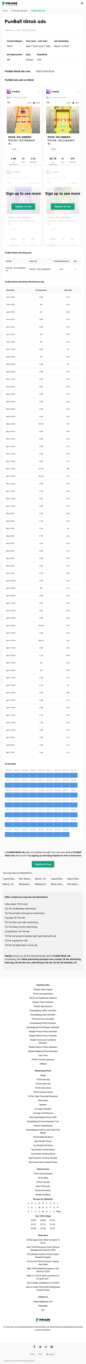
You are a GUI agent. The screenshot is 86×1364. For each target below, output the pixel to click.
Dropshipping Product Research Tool (43, 1121)
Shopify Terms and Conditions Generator (43, 1041)
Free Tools (43, 1055)
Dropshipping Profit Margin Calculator (43, 1027)
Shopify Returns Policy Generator (43, 1047)
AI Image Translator (43, 1109)
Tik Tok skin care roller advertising (21, 922)
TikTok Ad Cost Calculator (43, 1019)
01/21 (33, 1224)
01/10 (52, 1224)
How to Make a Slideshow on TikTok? (43, 1283)
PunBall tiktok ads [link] (38, 11)
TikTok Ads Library (43, 1088)
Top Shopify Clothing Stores (43, 1154)
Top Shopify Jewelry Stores (43, 1149)
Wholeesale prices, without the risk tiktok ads (27, 884)
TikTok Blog (43, 1178)
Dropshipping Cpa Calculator (43, 1015)
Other (57, 1211)
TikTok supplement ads (16, 940)
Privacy (32, 1354)
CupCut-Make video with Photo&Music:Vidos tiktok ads (11, 878)
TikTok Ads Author (43, 1190)
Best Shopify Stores (43, 1141)
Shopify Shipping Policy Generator (43, 1051)
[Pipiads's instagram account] (52, 1347)
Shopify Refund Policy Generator (43, 1036)
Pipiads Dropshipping (43, 1125)
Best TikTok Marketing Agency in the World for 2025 (43, 1270)
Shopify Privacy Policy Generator (43, 1031)
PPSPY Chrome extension (43, 1059)
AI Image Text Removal (43, 1113)
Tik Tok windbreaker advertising (20, 908)
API (43, 1310)
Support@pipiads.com (43, 1301)
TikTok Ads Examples (43, 1173)
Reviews (43, 1105)
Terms (40, 1354)
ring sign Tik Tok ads (15, 917)
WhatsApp (43, 1306)
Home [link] (5, 11)
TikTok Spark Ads (43, 1084)
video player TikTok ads (16, 904)
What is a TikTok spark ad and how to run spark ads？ (43, 1277)
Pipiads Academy (43, 1194)
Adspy (43, 1075)
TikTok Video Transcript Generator (43, 1096)
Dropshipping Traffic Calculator (43, 1010)
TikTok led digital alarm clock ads (21, 945)
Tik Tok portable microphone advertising (24, 913)
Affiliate (43, 1064)
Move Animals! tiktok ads (59, 884)
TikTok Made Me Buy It (43, 1137)
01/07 (52, 1228)
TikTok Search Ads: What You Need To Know (43, 1241)
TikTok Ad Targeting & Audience (43, 998)
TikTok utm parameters (43, 994)
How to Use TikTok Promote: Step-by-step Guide (43, 1263)
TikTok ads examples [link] (19, 11)
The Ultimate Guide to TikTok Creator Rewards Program (43, 1255)
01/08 (43, 1228)
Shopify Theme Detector (43, 1002)
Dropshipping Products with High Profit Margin (43, 1131)
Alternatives (43, 1100)
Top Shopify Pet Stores (43, 1145)
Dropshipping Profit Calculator (43, 1023)
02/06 (43, 1220)
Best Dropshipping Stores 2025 (42, 1117)
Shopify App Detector (43, 1006)
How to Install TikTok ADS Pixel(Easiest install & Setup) (43, 1288)
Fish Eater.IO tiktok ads (75, 884)
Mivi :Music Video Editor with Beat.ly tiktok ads (27, 878)
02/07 (33, 1220)
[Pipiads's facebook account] (34, 1347)
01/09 (33, 1228)
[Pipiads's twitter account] (40, 1347)
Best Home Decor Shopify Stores (43, 1162)
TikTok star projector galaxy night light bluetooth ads (30, 936)
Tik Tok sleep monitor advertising (21, 927)
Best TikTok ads (43, 1186)
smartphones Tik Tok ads (17, 931)
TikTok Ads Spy (43, 1079)
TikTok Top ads (43, 1182)
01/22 (52, 1220)
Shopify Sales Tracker (43, 989)
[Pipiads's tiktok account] (46, 1347)
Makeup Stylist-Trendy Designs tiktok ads (43, 884)
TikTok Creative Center (43, 1092)
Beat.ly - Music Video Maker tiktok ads (43, 878)
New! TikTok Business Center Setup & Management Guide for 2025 (43, 1248)
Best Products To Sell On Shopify (43, 1158)
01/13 (43, 1224)
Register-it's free (23, 206)
